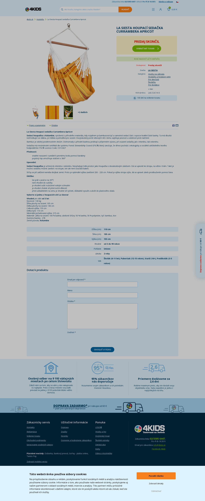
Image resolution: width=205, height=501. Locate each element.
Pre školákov (153, 85)
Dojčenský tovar (102, 436)
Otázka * (71, 301)
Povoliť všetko (156, 475)
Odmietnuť (156, 491)
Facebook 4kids (158, 449)
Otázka (54, 125)
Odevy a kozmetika (103, 453)
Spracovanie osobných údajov (40, 444)
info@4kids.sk (159, 445)
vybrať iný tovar (147, 48)
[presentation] (87, 339)
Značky (64, 431)
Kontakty (31, 427)
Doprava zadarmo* (70, 406)
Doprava (65, 427)
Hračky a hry (100, 431)
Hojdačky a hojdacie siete (159, 76)
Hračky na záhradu (156, 74)
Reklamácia (32, 431)
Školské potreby (102, 440)
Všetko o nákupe (166, 2)
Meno (69, 290)
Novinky (64, 436)
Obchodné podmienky (36, 440)
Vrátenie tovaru (33, 436)
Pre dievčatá (153, 79)
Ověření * (71, 332)
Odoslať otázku (102, 349)
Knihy (97, 449)
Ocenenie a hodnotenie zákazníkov (76, 440)
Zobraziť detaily (156, 483)
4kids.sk (30, 19)
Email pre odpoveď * (76, 279)
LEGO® (98, 427)
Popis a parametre (37, 125)
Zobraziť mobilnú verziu (37, 461)
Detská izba (100, 444)
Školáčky (152, 82)
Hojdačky (40, 19)
